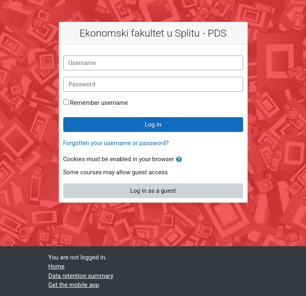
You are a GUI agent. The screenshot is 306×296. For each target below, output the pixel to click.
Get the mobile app (73, 285)
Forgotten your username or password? (116, 143)
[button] (180, 159)
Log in (153, 124)
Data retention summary (80, 276)
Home (56, 266)
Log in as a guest (153, 190)
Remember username (99, 102)
